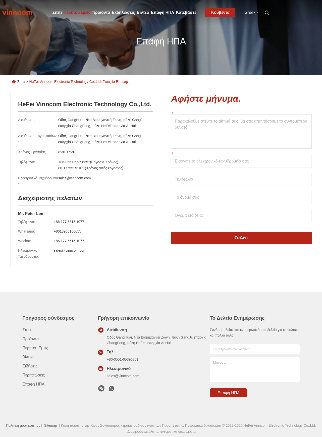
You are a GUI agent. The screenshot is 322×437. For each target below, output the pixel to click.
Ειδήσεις (29, 366)
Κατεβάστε (186, 12)
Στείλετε (241, 238)
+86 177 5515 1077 (69, 222)
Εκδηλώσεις (123, 12)
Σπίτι (57, 12)
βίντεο (28, 357)
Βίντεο (143, 12)
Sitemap (50, 425)
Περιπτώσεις (33, 375)
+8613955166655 (67, 231)
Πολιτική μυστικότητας (23, 425)
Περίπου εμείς (77, 12)
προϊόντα (101, 12)
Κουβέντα (220, 12)
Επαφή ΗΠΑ (162, 12)
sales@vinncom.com (74, 178)
